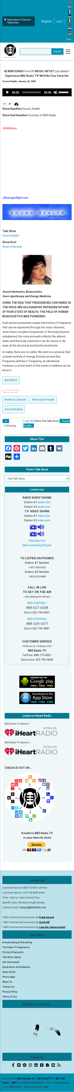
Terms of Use (9, 996)
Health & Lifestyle (15, 399)
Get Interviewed (10, 962)
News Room (9, 972)
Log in (59, 21)
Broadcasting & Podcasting (17, 942)
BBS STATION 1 (37, 603)
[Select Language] (69, 39)
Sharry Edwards (12, 246)
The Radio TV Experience (16, 947)
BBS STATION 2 (37, 619)
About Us (7, 982)
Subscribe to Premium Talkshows (17, 21)
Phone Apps (8, 977)
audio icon (44, 502)
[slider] (31, 92)
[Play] (7, 92)
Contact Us (8, 986)
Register (46, 21)
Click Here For (37, 540)
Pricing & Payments (12, 952)
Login (26, 420)
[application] (37, 92)
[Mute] (55, 92)
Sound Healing (13, 409)
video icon (44, 515)
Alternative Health (43, 399)
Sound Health (10, 235)
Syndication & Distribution (16, 967)
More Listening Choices (37, 545)
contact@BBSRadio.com (32, 907)
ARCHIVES (11, 380)
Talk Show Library (11, 957)
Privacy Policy (9, 991)
